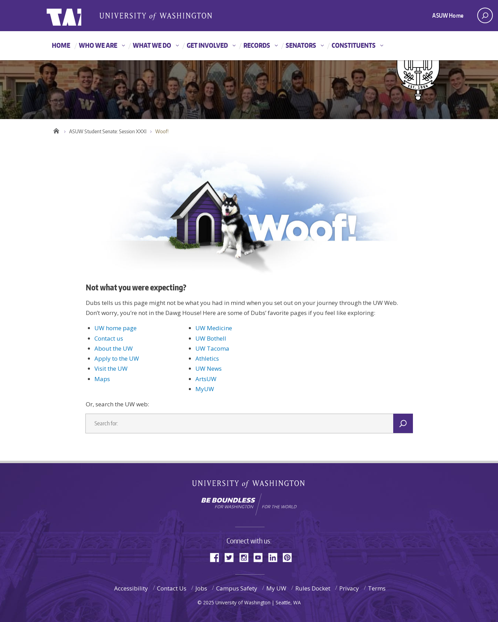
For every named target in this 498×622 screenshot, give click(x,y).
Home (61, 45)
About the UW (113, 348)
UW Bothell (210, 338)
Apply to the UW (116, 358)
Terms (377, 588)
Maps (102, 379)
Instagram (246, 557)
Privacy (349, 588)
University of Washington (249, 485)
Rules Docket (312, 588)
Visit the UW (111, 368)
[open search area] (485, 15)
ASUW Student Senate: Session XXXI (108, 131)
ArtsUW (205, 379)
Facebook (217, 557)
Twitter (231, 557)
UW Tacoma (212, 348)
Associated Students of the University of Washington (156, 16)
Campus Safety (236, 588)
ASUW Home (447, 15)
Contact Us (171, 588)
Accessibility (131, 588)
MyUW (204, 389)
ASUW (75, 15)
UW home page (115, 328)
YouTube (260, 557)
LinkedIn (275, 557)
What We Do (152, 45)
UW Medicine (213, 328)
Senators (301, 45)
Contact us (108, 338)
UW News (208, 368)
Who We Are (98, 45)
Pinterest (290, 557)
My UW (276, 588)
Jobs (201, 588)
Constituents (354, 45)
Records (256, 45)
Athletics (207, 358)
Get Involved (207, 45)
